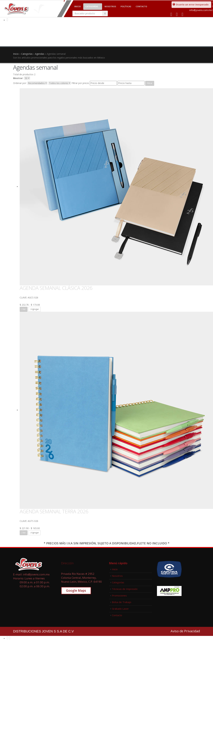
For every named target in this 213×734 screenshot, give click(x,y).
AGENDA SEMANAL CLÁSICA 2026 (56, 287)
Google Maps (76, 590)
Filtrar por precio (80, 83)
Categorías (91, 6)
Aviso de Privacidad (185, 631)
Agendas (39, 53)
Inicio (77, 6)
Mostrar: (18, 78)
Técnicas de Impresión (124, 589)
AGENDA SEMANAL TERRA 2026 (54, 511)
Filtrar (149, 83)
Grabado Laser (120, 608)
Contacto (141, 6)
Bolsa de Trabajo (121, 602)
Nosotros (110, 6)
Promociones (119, 595)
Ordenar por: (20, 83)
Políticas (126, 6)
